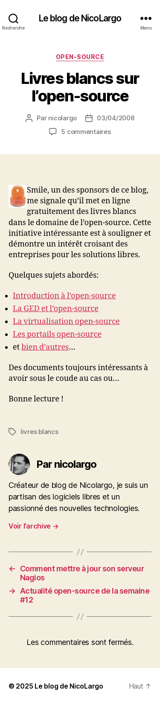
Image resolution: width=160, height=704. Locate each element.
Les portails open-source (57, 334)
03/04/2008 (115, 118)
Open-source (80, 56)
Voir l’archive (34, 526)
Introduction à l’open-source (64, 296)
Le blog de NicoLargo (80, 18)
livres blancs (39, 432)
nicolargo (62, 118)
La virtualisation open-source (66, 322)
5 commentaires (86, 132)
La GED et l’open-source (56, 309)
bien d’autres (45, 347)
